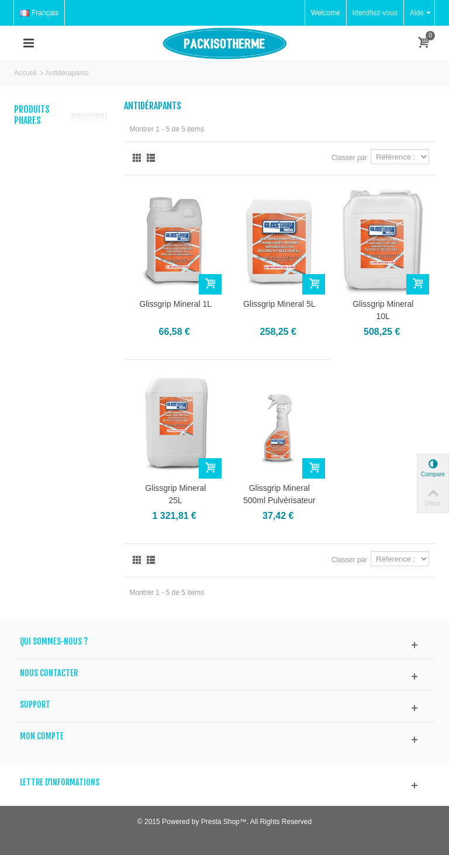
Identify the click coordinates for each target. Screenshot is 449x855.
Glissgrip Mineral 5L (279, 304)
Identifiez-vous (375, 13)
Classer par (349, 158)
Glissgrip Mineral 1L (175, 304)
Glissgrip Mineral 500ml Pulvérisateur (279, 494)
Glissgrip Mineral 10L (383, 310)
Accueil (25, 73)
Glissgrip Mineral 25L (175, 494)
